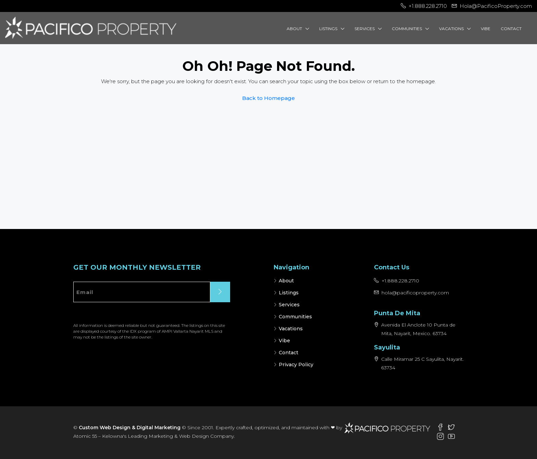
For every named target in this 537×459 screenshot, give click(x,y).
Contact (511, 28)
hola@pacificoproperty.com (415, 293)
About (294, 28)
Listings (328, 28)
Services (364, 28)
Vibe (485, 28)
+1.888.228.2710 (400, 281)
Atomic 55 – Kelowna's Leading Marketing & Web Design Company (153, 436)
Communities (407, 28)
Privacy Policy (296, 364)
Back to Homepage (268, 98)
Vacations (451, 28)
